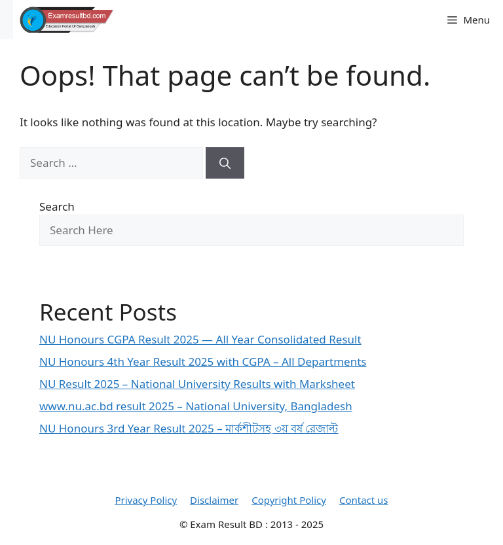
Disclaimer (214, 499)
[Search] (225, 163)
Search (57, 206)
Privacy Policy (146, 499)
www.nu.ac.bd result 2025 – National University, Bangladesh (195, 405)
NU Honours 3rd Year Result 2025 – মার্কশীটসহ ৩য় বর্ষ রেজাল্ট (188, 428)
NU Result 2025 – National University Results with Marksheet (197, 383)
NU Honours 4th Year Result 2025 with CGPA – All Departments (202, 361)
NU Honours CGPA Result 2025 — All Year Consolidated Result (200, 339)
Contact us (363, 499)
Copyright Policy (289, 499)
